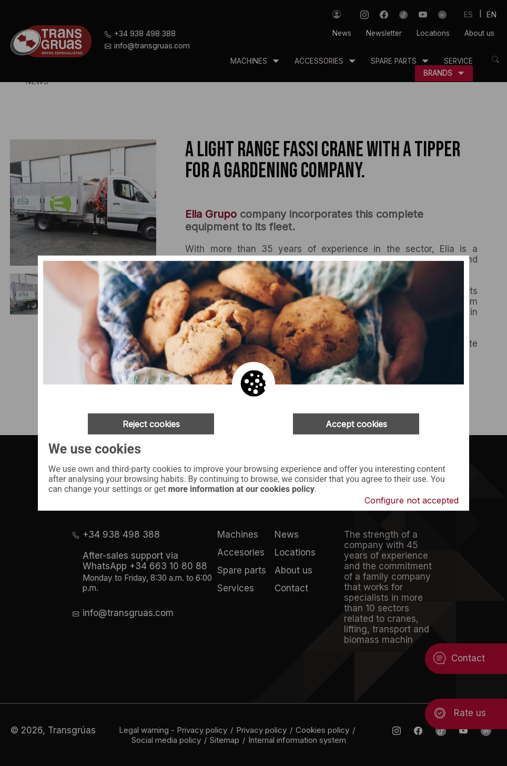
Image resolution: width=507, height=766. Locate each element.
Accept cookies (356, 424)
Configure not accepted (411, 500)
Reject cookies (151, 424)
